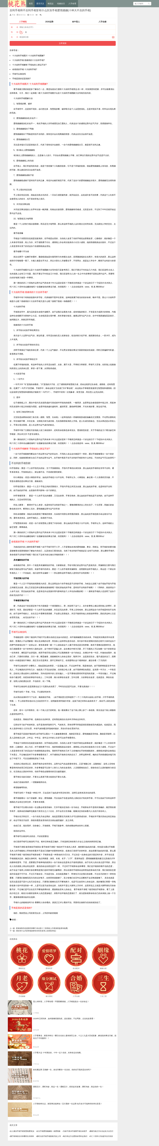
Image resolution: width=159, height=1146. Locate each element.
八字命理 (72, 4)
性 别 (14, 32)
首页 (31, 4)
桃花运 (51, 4)
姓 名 (14, 27)
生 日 (14, 37)
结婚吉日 (61, 4)
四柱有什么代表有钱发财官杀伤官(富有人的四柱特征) (33, 931)
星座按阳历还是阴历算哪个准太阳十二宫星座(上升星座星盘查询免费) (39, 928)
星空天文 (40, 4)
